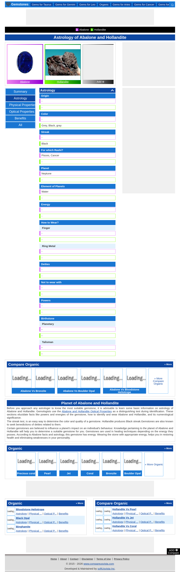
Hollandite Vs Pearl (124, 509)
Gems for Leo (87, 4)
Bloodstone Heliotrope (30, 509)
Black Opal (23, 517)
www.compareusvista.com (98, 563)
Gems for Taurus (41, 4)
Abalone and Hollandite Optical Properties (87, 411)
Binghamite (23, 526)
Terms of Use (104, 559)
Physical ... (35, 513)
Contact (74, 559)
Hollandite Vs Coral (124, 526)
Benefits (20, 118)
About (63, 559)
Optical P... (50, 513)
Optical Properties (21, 111)
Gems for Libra (167, 4)
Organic (104, 4)
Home (54, 559)
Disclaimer (87, 559)
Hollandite (63, 81)
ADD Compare (173, 551)
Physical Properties (22, 105)
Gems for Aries (121, 4)
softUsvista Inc (106, 568)
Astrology (20, 98)
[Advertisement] (90, 17)
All (20, 125)
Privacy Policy (121, 559)
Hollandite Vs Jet (123, 517)
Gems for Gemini (65, 4)
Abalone (25, 81)
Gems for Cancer (144, 4)
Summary (20, 91)
